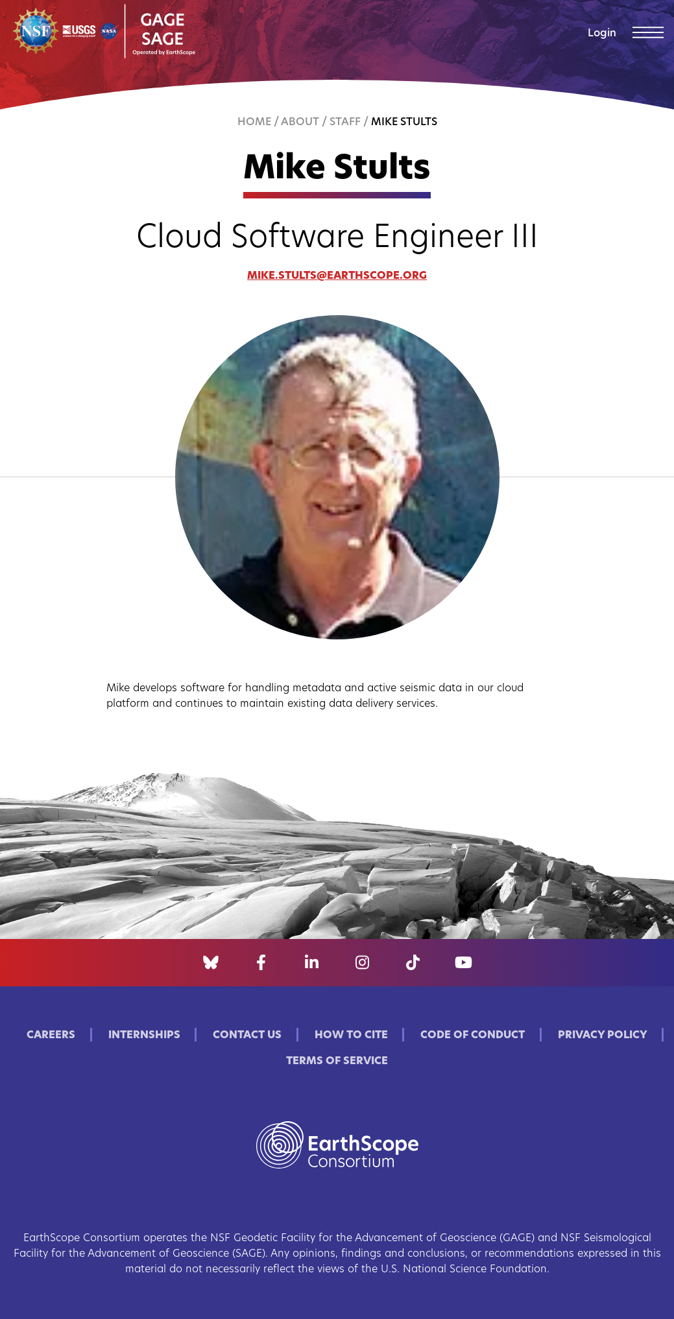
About (300, 122)
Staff (345, 122)
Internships (144, 1035)
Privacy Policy (602, 1035)
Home (254, 122)
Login (602, 34)
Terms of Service (337, 1061)
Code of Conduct (472, 1035)
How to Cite (351, 1035)
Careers (51, 1035)
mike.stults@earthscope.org (337, 276)
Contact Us (247, 1035)
